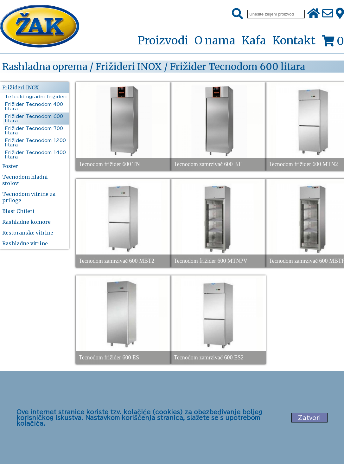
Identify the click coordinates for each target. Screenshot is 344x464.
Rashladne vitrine (25, 243)
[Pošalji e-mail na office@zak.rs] (327, 14)
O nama (214, 41)
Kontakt (293, 41)
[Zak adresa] (340, 14)
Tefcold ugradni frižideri (36, 96)
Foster (10, 166)
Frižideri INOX (20, 87)
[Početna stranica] (39, 27)
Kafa (254, 41)
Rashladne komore (26, 222)
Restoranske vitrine (27, 232)
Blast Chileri (18, 211)
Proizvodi (162, 41)
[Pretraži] (237, 14)
